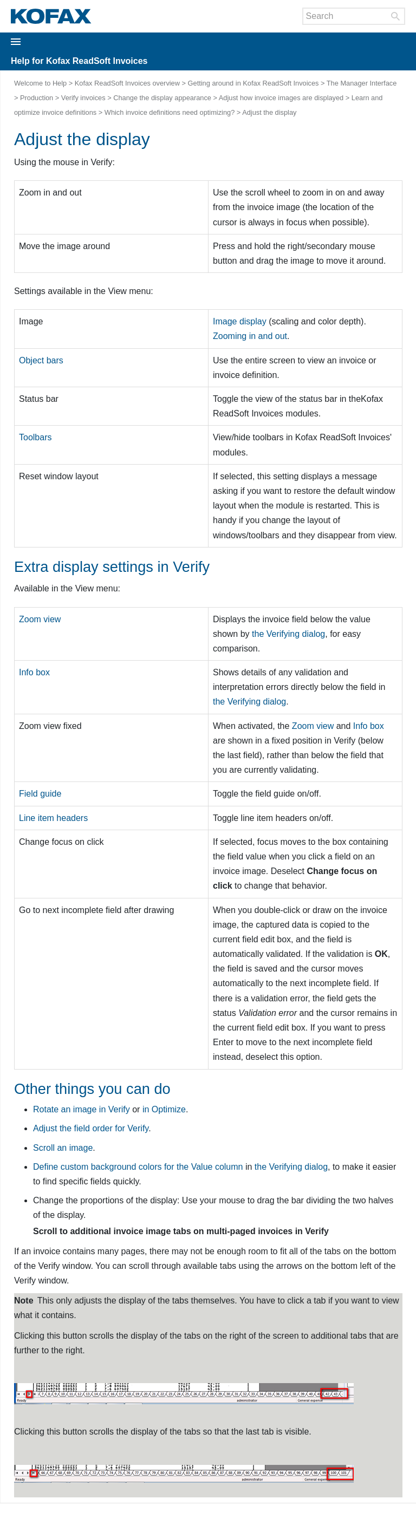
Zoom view (313, 726)
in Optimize (164, 1109)
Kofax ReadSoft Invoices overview (127, 83)
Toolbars (35, 437)
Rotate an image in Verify (81, 1109)
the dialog (288, 633)
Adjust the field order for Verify (90, 1128)
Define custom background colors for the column (138, 1166)
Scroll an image (63, 1147)
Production (36, 98)
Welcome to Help (40, 83)
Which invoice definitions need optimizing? (170, 112)
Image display (239, 321)
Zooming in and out (250, 336)
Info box (368, 726)
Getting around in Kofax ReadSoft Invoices (253, 83)
